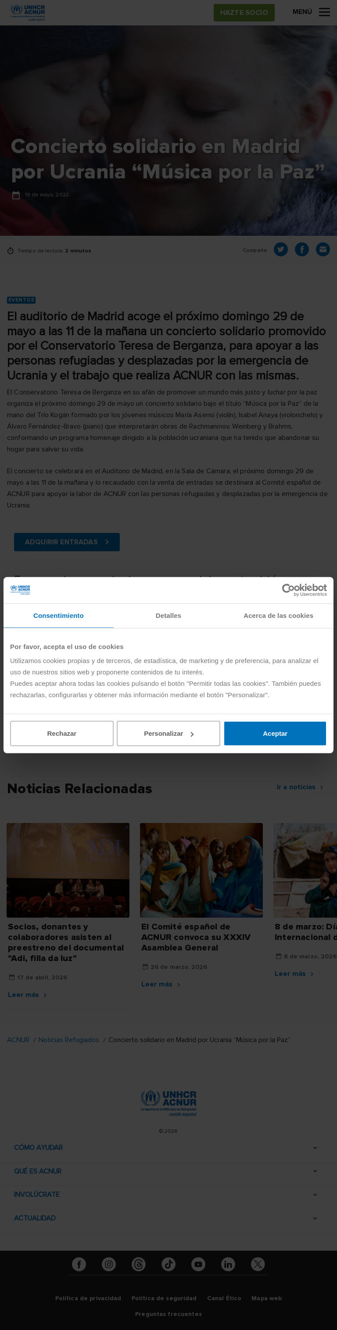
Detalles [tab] (168, 615)
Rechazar (61, 733)
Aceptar (275, 733)
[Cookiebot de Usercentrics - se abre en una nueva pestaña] (288, 589)
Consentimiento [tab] (58, 615)
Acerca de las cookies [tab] (278, 615)
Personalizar (169, 733)
